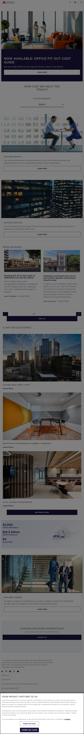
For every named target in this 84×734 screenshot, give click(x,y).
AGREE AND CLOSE (29, 730)
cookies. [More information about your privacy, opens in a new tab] (67, 719)
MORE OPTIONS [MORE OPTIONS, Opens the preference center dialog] (29, 724)
